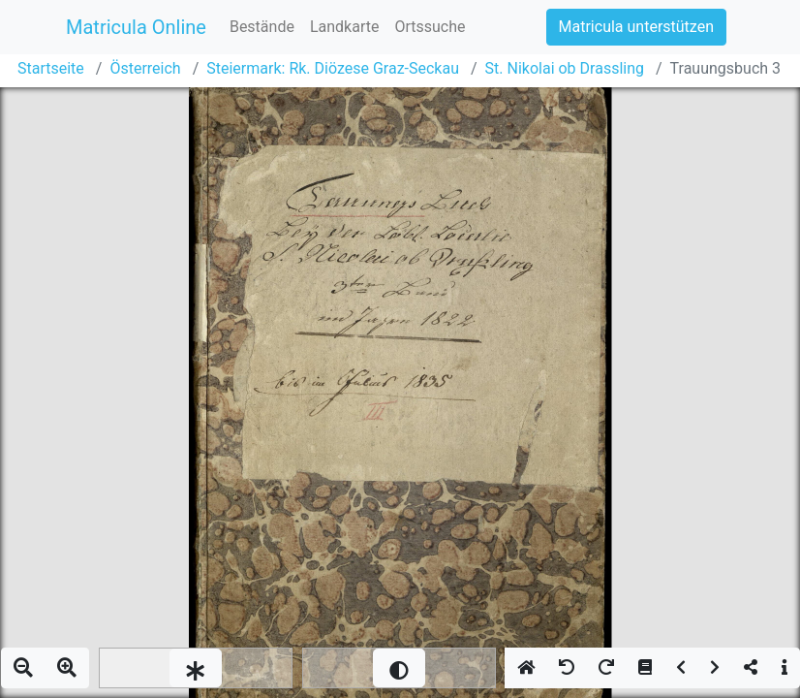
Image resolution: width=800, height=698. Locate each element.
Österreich (144, 68)
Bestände (262, 26)
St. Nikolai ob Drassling (564, 68)
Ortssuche (429, 26)
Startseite (50, 68)
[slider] (195, 668)
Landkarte (345, 26)
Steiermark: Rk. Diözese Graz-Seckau (332, 68)
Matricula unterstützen (636, 26)
